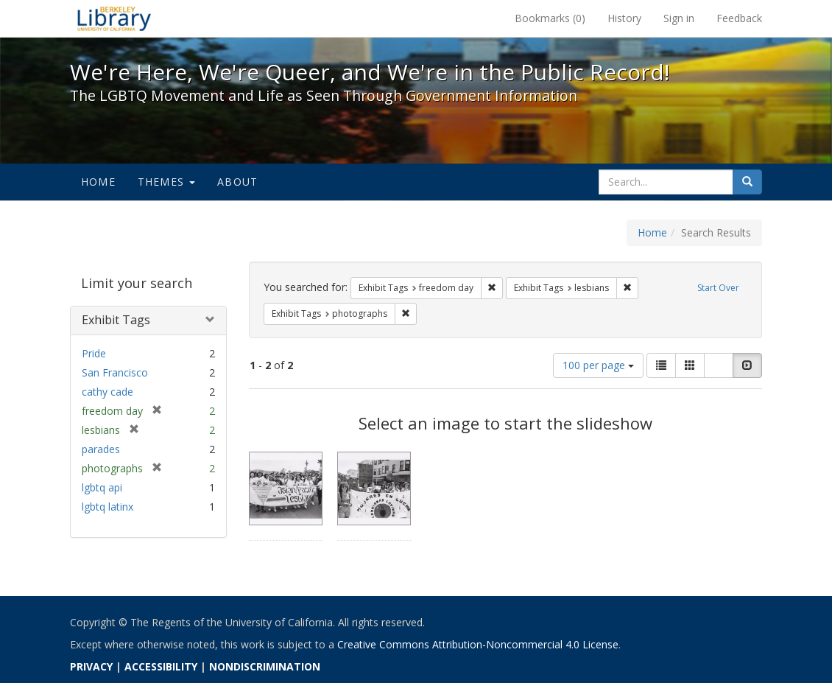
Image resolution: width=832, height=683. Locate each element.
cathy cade (107, 392)
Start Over (718, 287)
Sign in (678, 18)
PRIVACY (91, 666)
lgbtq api (102, 487)
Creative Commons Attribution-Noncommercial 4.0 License (477, 644)
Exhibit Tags (116, 320)
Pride (94, 353)
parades (101, 449)
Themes (166, 182)
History (624, 18)
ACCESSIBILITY (160, 666)
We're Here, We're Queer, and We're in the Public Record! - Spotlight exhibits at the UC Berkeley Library (114, 18)
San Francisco (115, 372)
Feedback (739, 18)
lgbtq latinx (107, 507)
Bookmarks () (550, 18)
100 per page (598, 365)
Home (98, 182)
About (237, 182)
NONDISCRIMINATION (264, 666)
